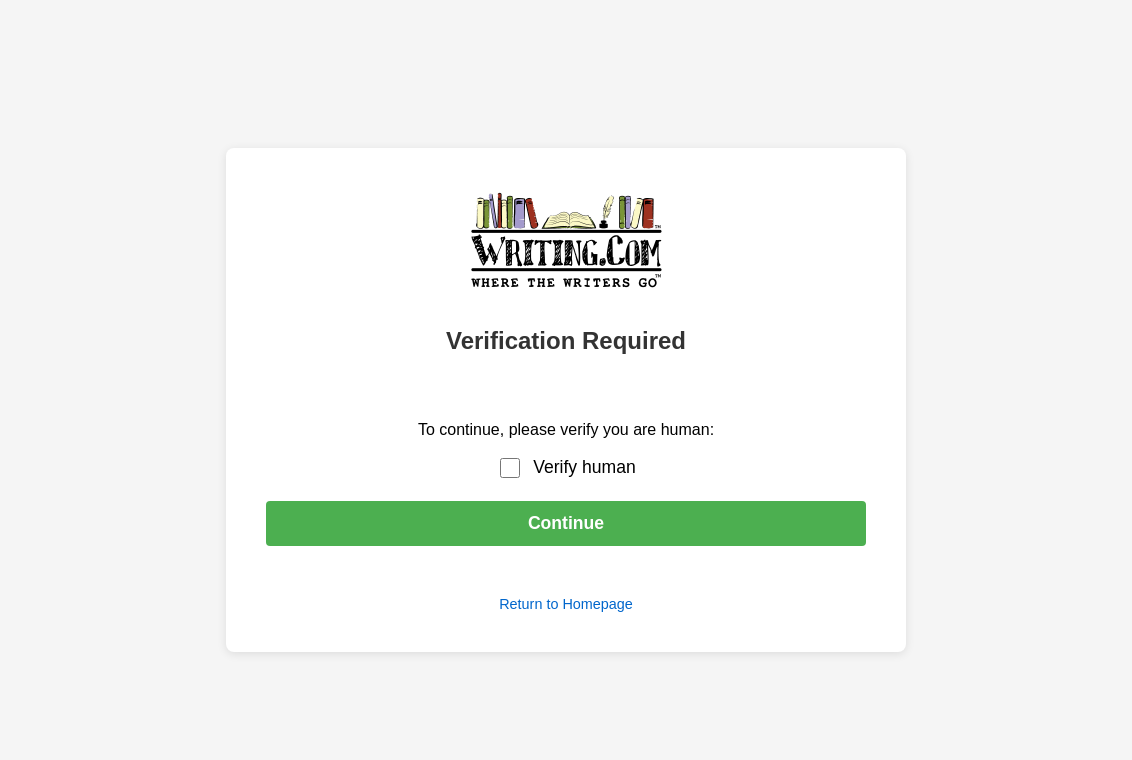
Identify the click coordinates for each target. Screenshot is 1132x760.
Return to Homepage (566, 604)
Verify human (584, 467)
